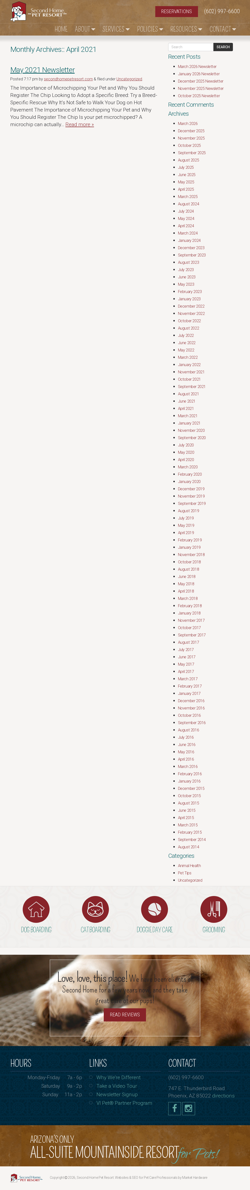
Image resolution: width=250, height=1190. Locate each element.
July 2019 (186, 518)
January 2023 (189, 299)
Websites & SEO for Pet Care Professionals (146, 1178)
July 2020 (186, 445)
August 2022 (188, 328)
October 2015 (189, 795)
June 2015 (187, 810)
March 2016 (188, 766)
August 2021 (188, 394)
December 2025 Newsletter (200, 81)
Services (116, 29)
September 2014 (192, 839)
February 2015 (190, 832)
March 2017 (188, 679)
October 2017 (189, 627)
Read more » (79, 124)
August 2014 (188, 847)
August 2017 (188, 642)
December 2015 (191, 788)
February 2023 (190, 291)
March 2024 (188, 233)
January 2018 (189, 613)
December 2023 (191, 248)
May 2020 (186, 452)
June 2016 (187, 744)
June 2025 (187, 174)
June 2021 (187, 401)
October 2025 (189, 145)
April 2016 (186, 759)
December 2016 (191, 701)
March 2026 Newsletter (197, 66)
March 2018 (188, 598)
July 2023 (186, 269)
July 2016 (186, 737)
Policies (150, 29)
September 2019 (192, 503)
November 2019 (191, 496)
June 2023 (187, 277)
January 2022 (189, 364)
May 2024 (186, 218)
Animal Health (189, 865)
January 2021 (189, 423)
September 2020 (192, 437)
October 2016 (189, 715)
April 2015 (186, 817)
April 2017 (186, 671)
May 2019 (186, 525)
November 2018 (191, 554)
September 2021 (192, 386)
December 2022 (191, 306)
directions (223, 1096)
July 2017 (186, 649)
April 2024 (186, 226)
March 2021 (188, 416)
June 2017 (187, 657)
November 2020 (191, 430)
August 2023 (188, 262)
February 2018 (190, 606)
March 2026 (188, 123)
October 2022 (189, 321)
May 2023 (186, 284)
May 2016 (186, 752)
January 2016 (189, 781)
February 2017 (190, 686)
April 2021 (186, 408)
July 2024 (186, 211)
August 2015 (188, 803)
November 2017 (191, 620)
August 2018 (188, 569)
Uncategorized (129, 79)
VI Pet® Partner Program (124, 1103)
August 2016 (188, 730)
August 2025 (188, 160)
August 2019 (188, 511)
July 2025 (186, 167)
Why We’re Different (118, 1077)
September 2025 (192, 153)
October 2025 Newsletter (199, 96)
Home (61, 29)
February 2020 (190, 474)
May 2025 (186, 182)
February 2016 (190, 774)
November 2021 (191, 372)
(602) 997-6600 (222, 11)
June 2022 (187, 342)
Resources (186, 29)
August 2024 (188, 204)
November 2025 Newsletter (201, 88)
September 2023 (192, 255)
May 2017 (186, 664)
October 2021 (189, 379)
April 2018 (186, 591)
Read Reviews (125, 1015)
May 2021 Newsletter (42, 70)
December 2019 (191, 489)
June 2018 (187, 576)
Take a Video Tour (116, 1086)
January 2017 (189, 693)
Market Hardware (194, 1178)
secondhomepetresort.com (68, 79)
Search (223, 47)
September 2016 (192, 722)
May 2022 (186, 350)
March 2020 (188, 467)
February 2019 (190, 540)
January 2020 (189, 481)
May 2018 (186, 584)
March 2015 (188, 825)
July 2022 (186, 335)
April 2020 (186, 459)
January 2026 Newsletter (199, 74)
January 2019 (189, 547)
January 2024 (189, 240)
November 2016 (191, 708)
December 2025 (191, 131)
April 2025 (186, 189)
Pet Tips (184, 873)
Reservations (176, 11)
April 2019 (186, 532)
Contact (222, 29)
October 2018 (189, 562)
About (85, 29)
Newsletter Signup (117, 1094)
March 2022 (188, 357)
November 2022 (191, 313)
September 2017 (192, 635)
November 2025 (191, 138)
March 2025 (188, 196)
